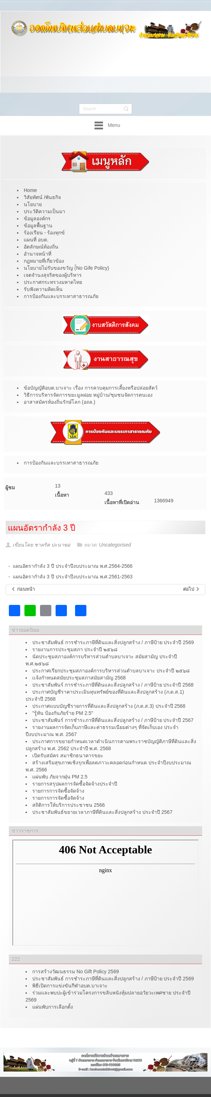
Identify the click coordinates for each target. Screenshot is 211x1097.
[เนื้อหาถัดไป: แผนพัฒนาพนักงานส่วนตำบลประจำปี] (191, 589)
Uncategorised (115, 545)
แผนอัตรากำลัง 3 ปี (41, 527)
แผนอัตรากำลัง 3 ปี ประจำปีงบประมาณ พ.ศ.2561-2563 (72, 576)
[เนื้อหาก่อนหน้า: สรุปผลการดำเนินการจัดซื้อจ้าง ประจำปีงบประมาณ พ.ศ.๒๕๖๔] (23, 589)
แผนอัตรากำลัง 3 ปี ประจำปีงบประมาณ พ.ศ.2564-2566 (72, 566)
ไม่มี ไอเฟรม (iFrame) (105, 893)
